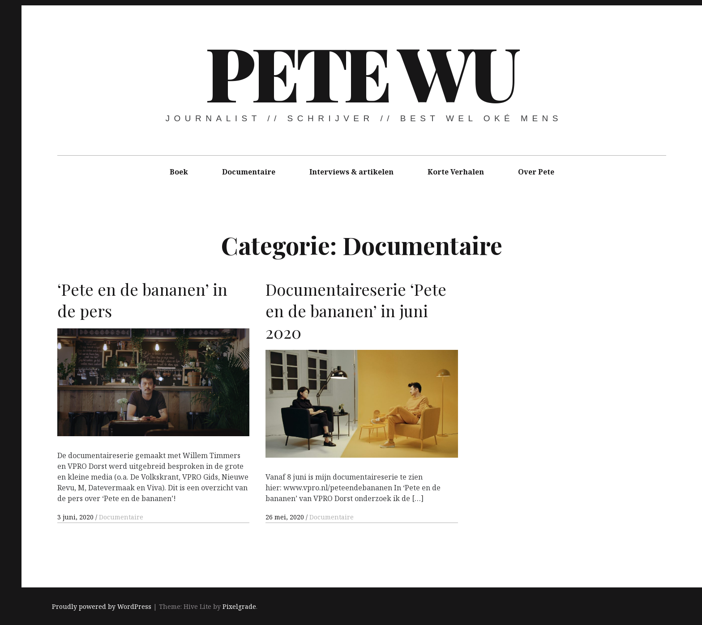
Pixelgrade (239, 606)
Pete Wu (361, 71)
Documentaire (248, 172)
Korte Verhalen (456, 172)
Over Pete (536, 172)
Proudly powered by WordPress (101, 606)
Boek (179, 172)
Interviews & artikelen (351, 172)
